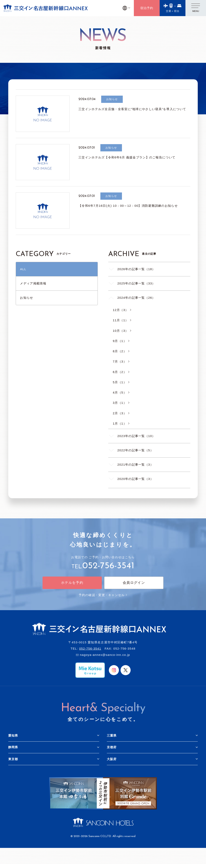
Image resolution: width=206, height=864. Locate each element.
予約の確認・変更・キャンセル (103, 595)
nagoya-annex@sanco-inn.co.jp (105, 654)
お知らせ (26, 297)
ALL (23, 269)
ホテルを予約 (72, 583)
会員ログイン (134, 583)
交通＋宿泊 (172, 11)
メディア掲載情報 (33, 283)
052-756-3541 (108, 566)
